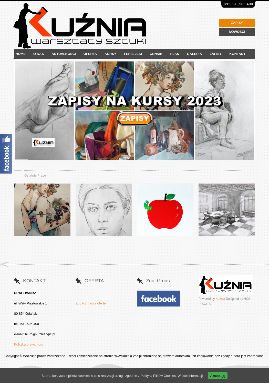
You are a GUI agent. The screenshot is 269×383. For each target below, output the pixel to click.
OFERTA (90, 54)
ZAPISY (237, 23)
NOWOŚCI (237, 32)
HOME (21, 54)
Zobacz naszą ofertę (91, 303)
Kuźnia (220, 299)
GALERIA (194, 54)
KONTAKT (237, 54)
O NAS (38, 54)
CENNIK (156, 54)
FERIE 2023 (133, 54)
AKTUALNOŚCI (63, 54)
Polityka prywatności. (29, 344)
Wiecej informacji (190, 376)
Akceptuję (217, 376)
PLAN (174, 54)
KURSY (110, 54)
